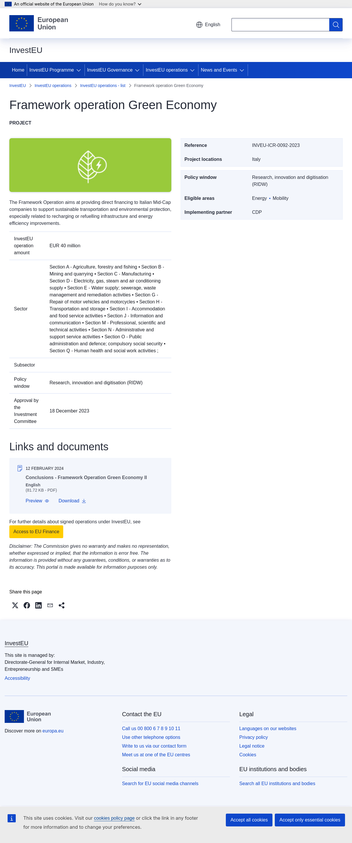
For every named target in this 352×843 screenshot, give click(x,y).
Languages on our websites (267, 728)
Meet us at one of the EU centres (156, 754)
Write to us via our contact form (154, 746)
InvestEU (17, 85)
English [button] (208, 24)
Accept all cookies (249, 819)
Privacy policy (253, 737)
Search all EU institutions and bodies (277, 783)
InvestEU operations (167, 69)
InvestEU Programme (51, 69)
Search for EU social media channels (160, 783)
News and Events (219, 69)
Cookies (247, 754)
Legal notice (251, 746)
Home (18, 69)
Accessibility (17, 678)
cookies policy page (114, 818)
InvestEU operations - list (103, 85)
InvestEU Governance (110, 69)
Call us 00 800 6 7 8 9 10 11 (151, 728)
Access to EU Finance (36, 531)
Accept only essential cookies (309, 819)
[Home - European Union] (38, 23)
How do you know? (120, 3)
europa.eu (53, 730)
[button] (37, 501)
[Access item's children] (80, 70)
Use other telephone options (151, 737)
